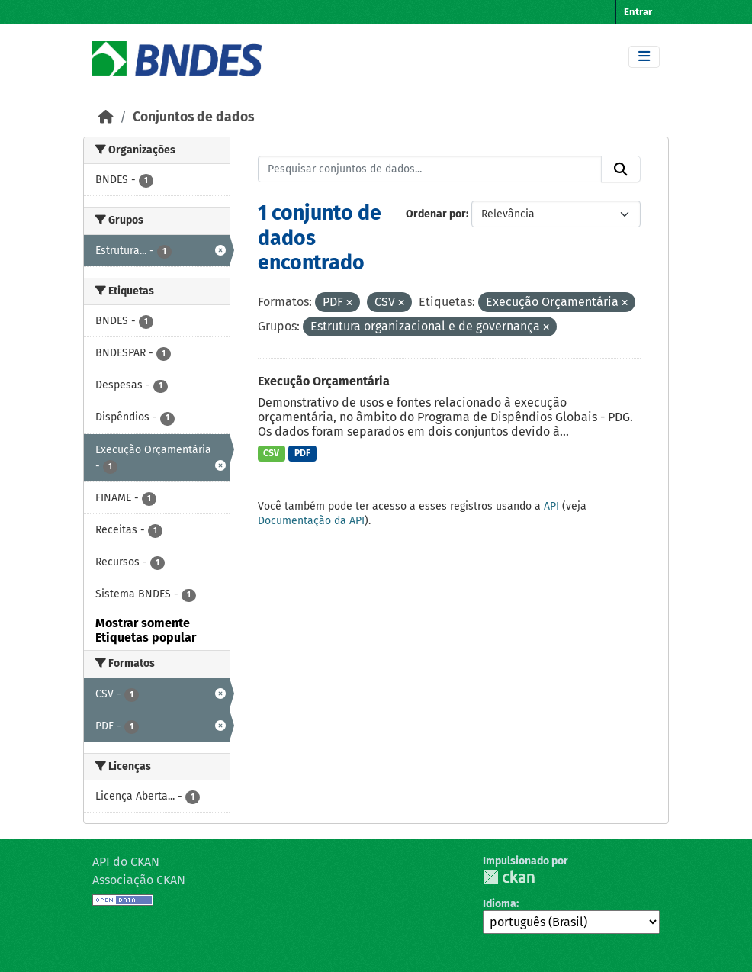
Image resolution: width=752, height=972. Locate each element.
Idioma (499, 903)
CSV (271, 453)
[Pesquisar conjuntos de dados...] (430, 169)
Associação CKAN (138, 880)
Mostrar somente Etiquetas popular (145, 630)
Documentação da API (311, 520)
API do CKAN (125, 862)
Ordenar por (436, 214)
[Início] (106, 117)
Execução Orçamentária (324, 381)
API (551, 506)
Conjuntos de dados (193, 117)
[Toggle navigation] (644, 57)
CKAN (509, 877)
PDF (302, 453)
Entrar (638, 12)
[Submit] (621, 169)
